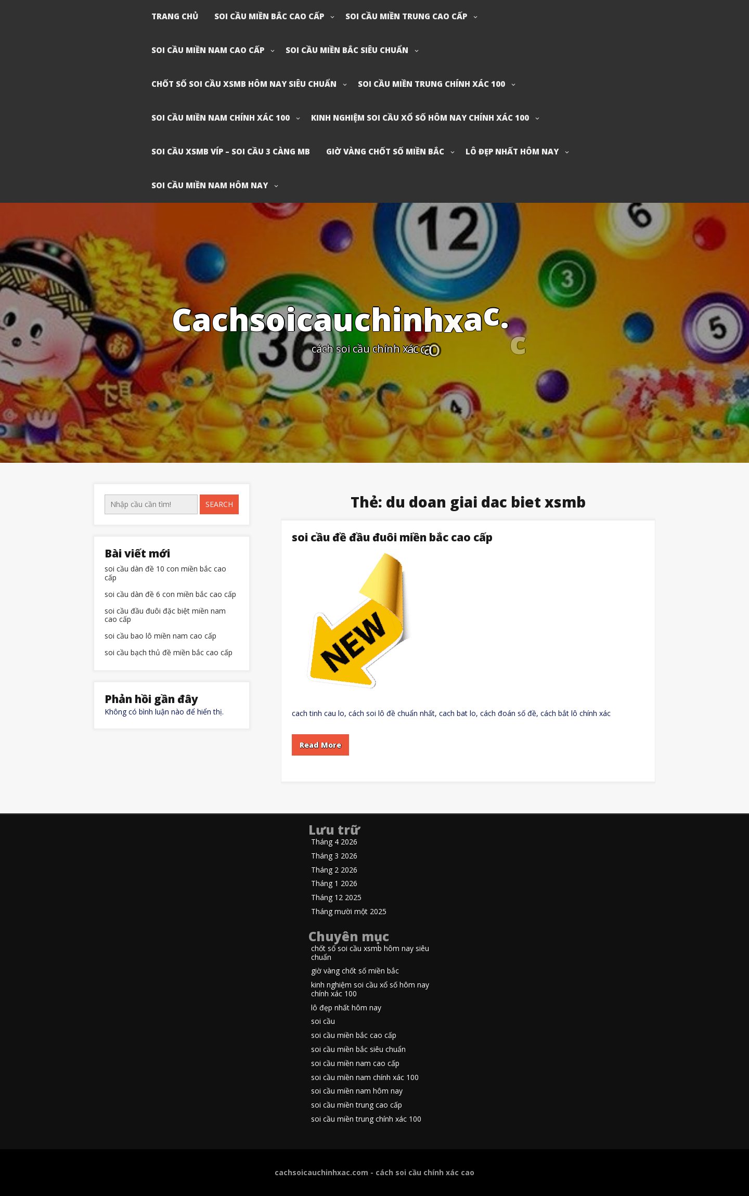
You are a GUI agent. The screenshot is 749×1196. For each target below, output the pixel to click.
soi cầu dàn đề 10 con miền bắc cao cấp (165, 573)
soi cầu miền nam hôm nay (209, 185)
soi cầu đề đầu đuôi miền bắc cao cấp (392, 537)
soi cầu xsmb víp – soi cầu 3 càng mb (230, 151)
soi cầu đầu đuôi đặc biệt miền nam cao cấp (165, 616)
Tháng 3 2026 (334, 856)
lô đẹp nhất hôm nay (512, 151)
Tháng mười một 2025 (348, 911)
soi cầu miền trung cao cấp (406, 16)
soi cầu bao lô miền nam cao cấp (160, 636)
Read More (320, 745)
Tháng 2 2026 (334, 870)
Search (219, 504)
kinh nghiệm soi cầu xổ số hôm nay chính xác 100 (420, 117)
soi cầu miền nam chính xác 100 (220, 117)
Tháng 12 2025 (336, 897)
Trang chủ (174, 16)
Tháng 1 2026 (334, 883)
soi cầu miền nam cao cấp (207, 50)
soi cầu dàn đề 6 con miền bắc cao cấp (170, 594)
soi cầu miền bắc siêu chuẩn (347, 50)
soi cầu (323, 1021)
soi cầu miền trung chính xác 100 (431, 84)
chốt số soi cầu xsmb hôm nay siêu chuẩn (244, 84)
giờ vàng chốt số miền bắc (385, 151)
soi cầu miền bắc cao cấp (269, 16)
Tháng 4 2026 (334, 842)
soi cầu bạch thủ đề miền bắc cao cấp (169, 652)
